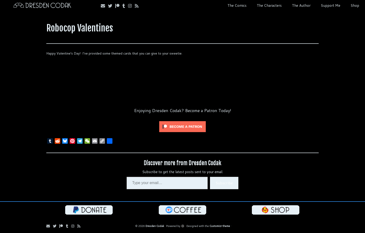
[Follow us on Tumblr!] (125, 6)
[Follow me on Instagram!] (131, 6)
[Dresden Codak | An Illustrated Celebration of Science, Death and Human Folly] (42, 6)
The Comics (237, 5)
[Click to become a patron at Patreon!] (182, 126)
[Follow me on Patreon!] (118, 6)
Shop (355, 5)
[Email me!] (104, 6)
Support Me (330, 5)
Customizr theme (220, 226)
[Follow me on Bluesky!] (111, 6)
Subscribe (224, 182)
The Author (301, 5)
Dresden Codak (154, 226)
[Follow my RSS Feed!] (138, 6)
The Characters (269, 5)
